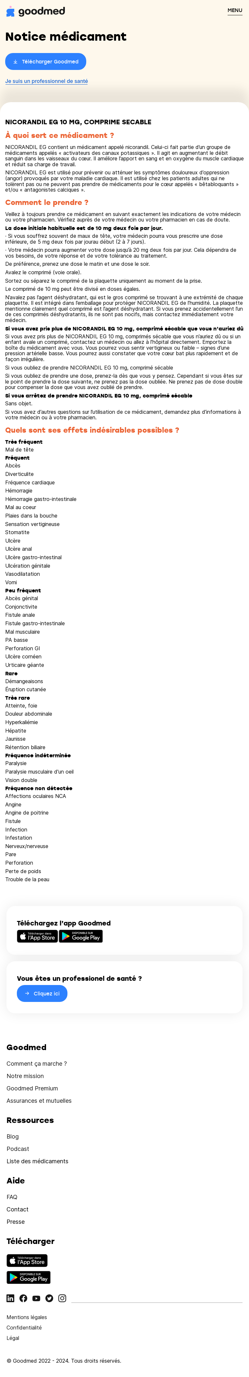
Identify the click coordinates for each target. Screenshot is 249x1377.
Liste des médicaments (37, 1161)
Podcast (17, 1148)
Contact (17, 1209)
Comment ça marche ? (36, 1063)
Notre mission (25, 1076)
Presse (15, 1221)
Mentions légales (26, 1317)
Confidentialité (24, 1327)
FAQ (12, 1197)
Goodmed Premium (32, 1088)
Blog (12, 1136)
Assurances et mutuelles (39, 1100)
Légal (12, 1338)
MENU (235, 10)
